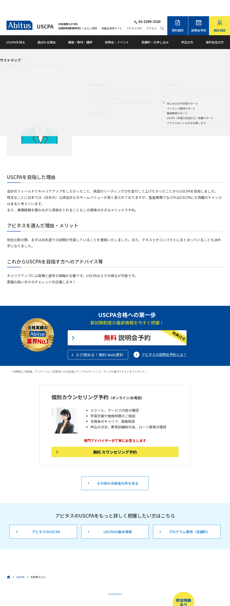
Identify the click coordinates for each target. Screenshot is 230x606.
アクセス (151, 12)
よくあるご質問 (88, 12)
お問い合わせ (67, 12)
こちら (96, 592)
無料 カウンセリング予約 (115, 436)
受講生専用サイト (111, 12)
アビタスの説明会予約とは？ (164, 338)
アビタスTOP (134, 12)
